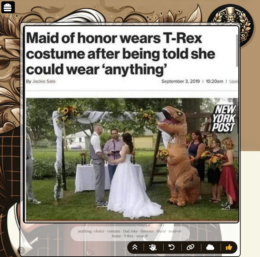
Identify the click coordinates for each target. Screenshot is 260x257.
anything (84, 231)
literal (161, 231)
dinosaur (147, 231)
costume (113, 231)
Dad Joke (130, 231)
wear (140, 236)
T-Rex (128, 236)
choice (99, 231)
